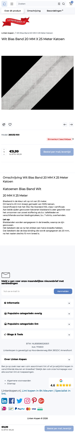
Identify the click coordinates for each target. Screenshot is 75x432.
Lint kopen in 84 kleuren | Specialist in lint (35, 392)
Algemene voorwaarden (19, 380)
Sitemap (11, 383)
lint (45, 366)
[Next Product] (71, 124)
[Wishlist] (10, 124)
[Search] (63, 4)
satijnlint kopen (62, 366)
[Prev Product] (65, 124)
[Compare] (3, 124)
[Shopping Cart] (71, 4)
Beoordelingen (55, 10)
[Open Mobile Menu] (12, 4)
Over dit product (12, 11)
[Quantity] (3, 151)
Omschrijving (34, 11)
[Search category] (59, 4)
